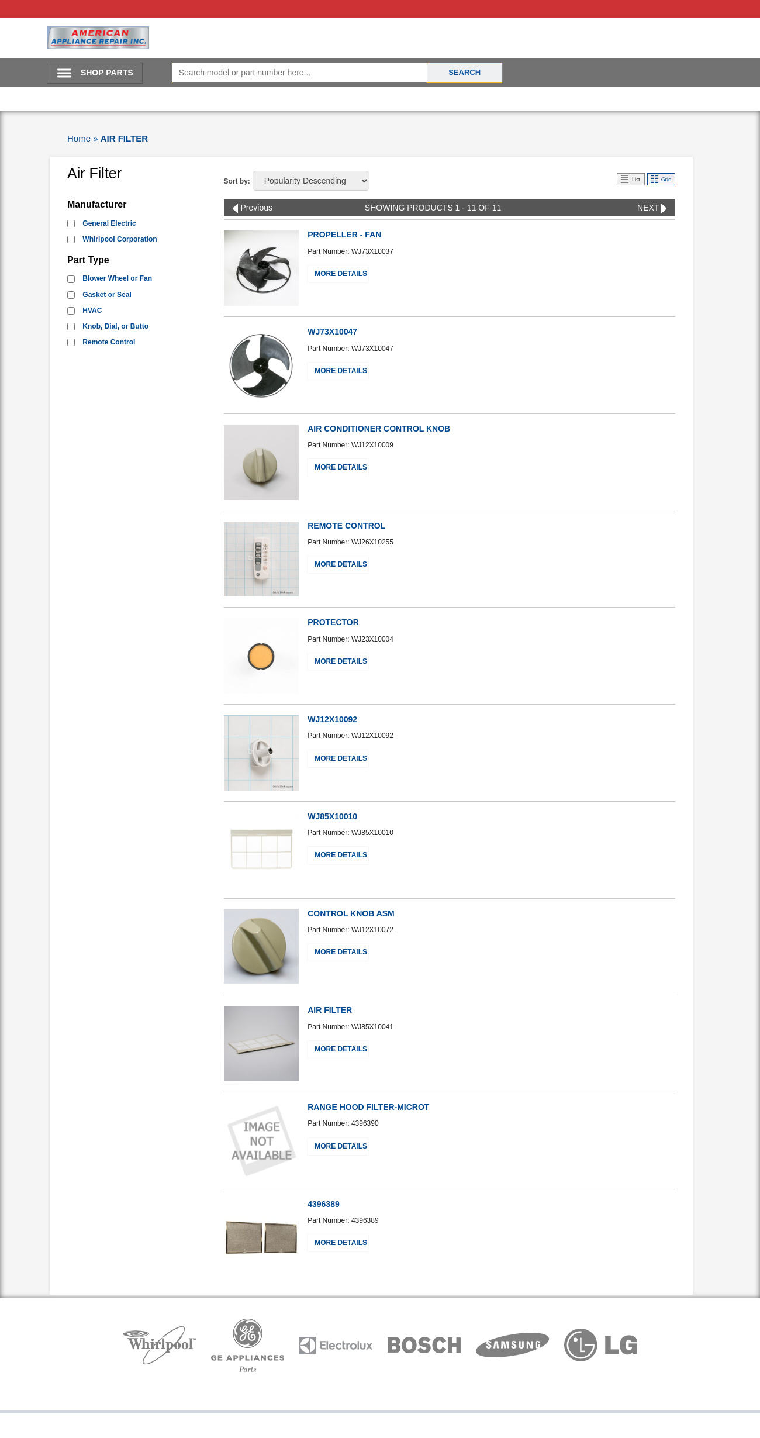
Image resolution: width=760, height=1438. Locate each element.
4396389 (324, 1204)
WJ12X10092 (332, 719)
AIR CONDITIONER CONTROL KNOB (379, 428)
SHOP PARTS (107, 72)
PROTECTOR (333, 622)
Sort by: (237, 181)
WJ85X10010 (332, 816)
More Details (341, 274)
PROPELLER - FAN (344, 234)
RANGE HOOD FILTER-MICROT (368, 1107)
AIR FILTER (124, 138)
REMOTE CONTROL (346, 525)
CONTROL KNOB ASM (351, 913)
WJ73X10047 (332, 331)
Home (79, 138)
